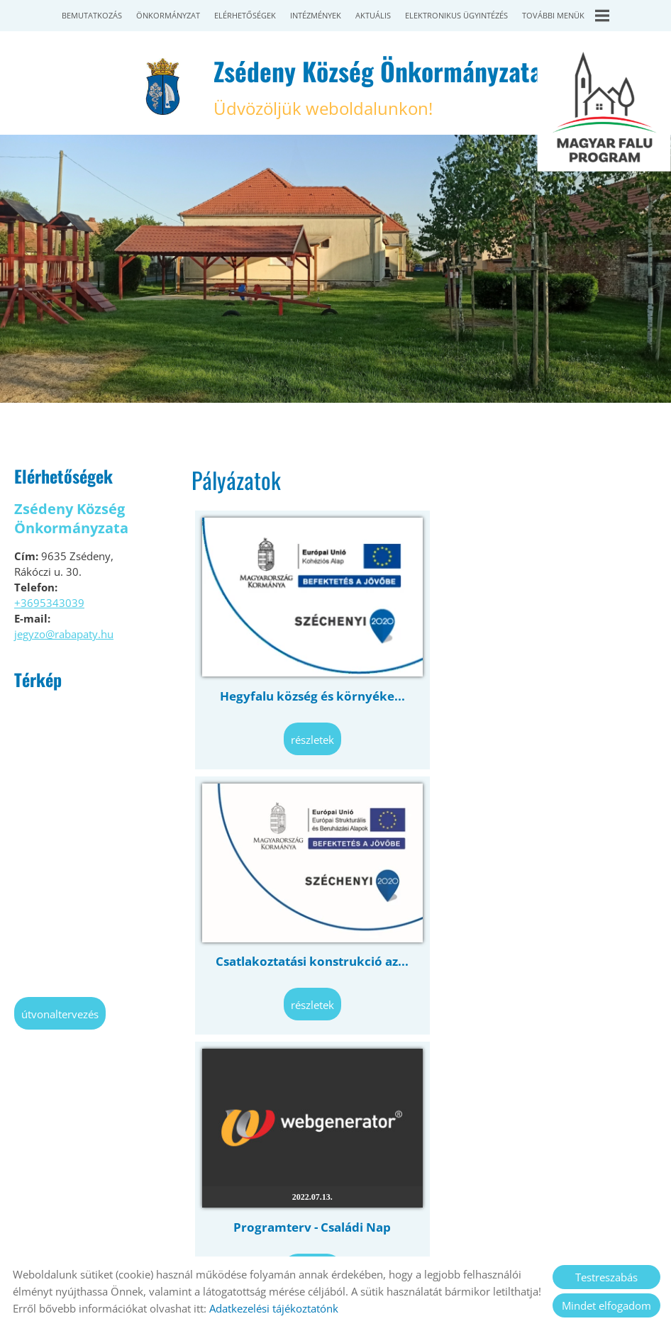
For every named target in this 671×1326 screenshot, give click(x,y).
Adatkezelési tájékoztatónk (273, 1308)
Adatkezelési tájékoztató (306, 1239)
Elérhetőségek (245, 16)
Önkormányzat (168, 16)
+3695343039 (49, 603)
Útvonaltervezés (60, 1014)
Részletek (308, 732)
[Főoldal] (162, 86)
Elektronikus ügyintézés (456, 16)
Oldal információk (187, 1239)
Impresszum (412, 1239)
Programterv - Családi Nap (308, 947)
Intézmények (315, 16)
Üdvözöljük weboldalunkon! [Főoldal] (377, 86)
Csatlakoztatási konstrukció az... (540, 689)
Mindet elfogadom (606, 1305)
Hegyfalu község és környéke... (308, 689)
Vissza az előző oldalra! (279, 1073)
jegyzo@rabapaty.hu (63, 634)
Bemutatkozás (92, 16)
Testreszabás (606, 1277)
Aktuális (373, 16)
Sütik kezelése (494, 1239)
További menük (565, 16)
